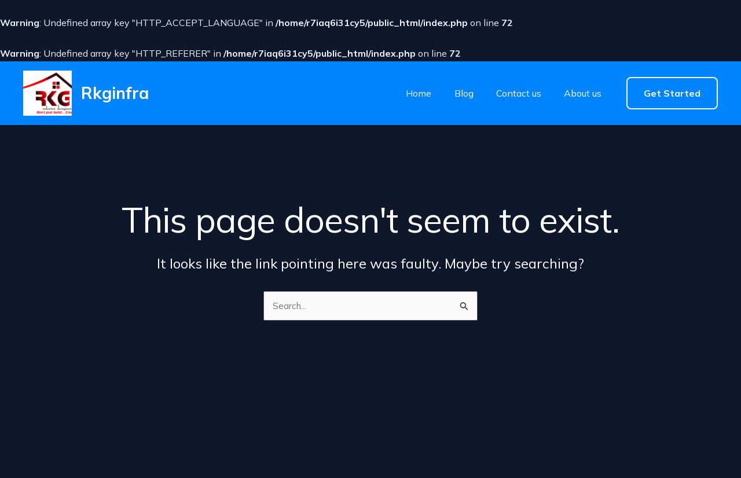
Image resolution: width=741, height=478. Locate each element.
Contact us (512, 93)
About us (575, 93)
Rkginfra (115, 93)
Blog (459, 93)
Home (417, 93)
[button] (672, 93)
